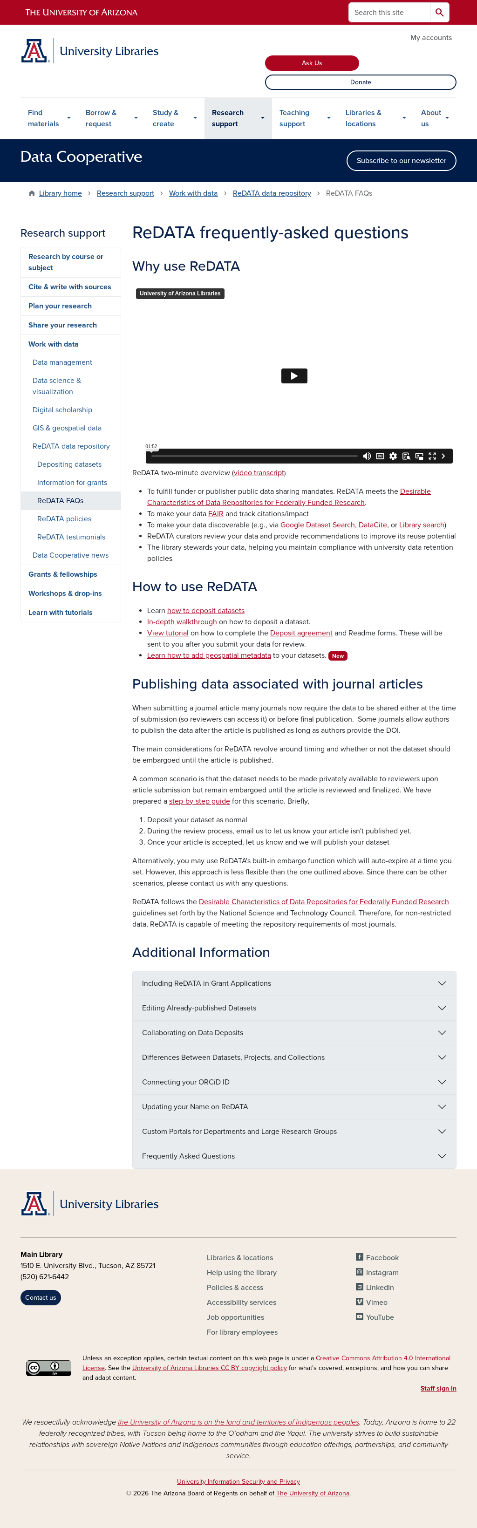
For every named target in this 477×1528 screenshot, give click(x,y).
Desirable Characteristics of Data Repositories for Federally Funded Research (324, 902)
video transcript (259, 473)
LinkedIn (380, 1287)
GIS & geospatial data (67, 428)
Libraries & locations (364, 118)
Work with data (193, 193)
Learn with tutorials (60, 612)
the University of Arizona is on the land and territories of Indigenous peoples (238, 1422)
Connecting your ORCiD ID (186, 1082)
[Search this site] (389, 12)
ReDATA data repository (272, 193)
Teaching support (294, 118)
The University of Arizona (312, 1493)
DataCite (373, 525)
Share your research (62, 325)
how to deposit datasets (206, 610)
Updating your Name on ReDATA (195, 1107)
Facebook (382, 1257)
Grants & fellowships (62, 574)
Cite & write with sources (69, 287)
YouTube (380, 1317)
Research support (228, 118)
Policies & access (235, 1287)
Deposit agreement (301, 633)
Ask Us (312, 63)
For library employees (242, 1332)
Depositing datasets (69, 464)
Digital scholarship (62, 410)
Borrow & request (101, 118)
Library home (60, 193)
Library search (421, 525)
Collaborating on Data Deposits (192, 1032)
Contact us (40, 1298)
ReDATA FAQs (60, 500)
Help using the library (242, 1272)
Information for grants (72, 482)
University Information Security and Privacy (238, 1482)
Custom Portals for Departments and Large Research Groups (239, 1131)
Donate (360, 82)
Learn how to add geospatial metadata (209, 655)
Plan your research (60, 306)
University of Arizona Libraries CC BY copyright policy (209, 1368)
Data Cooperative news (71, 555)
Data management (62, 362)
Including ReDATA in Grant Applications (206, 983)
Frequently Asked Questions (188, 1156)
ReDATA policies (64, 519)
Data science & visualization (57, 386)
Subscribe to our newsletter (401, 160)
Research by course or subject (65, 262)
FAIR (216, 513)
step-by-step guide (199, 801)
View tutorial (168, 633)
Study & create (165, 118)
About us (431, 118)
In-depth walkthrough (182, 622)
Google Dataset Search (317, 525)
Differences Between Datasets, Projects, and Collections (233, 1057)
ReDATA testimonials (71, 537)
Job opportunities (235, 1317)
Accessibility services (241, 1302)
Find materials (43, 118)
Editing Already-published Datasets (199, 1008)
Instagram (382, 1272)
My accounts (431, 37)
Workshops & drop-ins (65, 593)
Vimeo (377, 1302)
